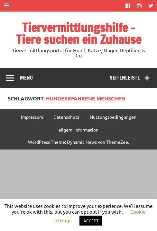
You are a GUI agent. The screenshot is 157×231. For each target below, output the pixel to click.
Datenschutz (66, 117)
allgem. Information (78, 129)
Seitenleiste (125, 77)
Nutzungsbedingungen (113, 117)
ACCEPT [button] (90, 220)
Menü (26, 77)
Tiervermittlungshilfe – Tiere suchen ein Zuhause (78, 33)
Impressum (32, 117)
